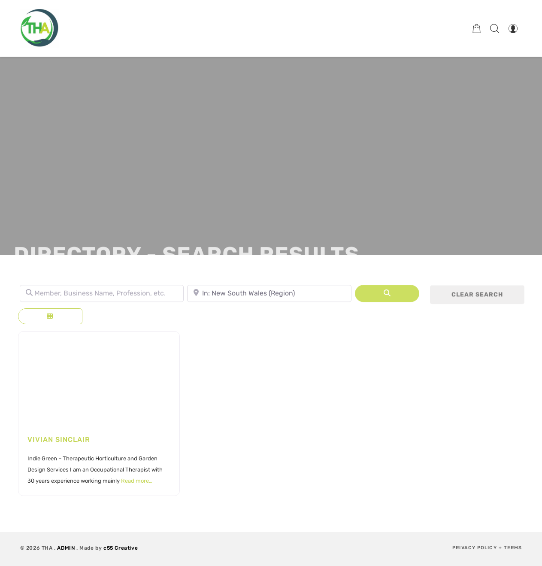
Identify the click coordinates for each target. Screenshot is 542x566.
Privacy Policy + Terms (487, 548)
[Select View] (50, 316)
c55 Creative (120, 548)
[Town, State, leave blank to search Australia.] (269, 295)
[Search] (387, 295)
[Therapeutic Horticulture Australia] (39, 28)
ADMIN (66, 548)
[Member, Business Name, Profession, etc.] (102, 295)
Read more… (136, 481)
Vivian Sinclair (58, 439)
